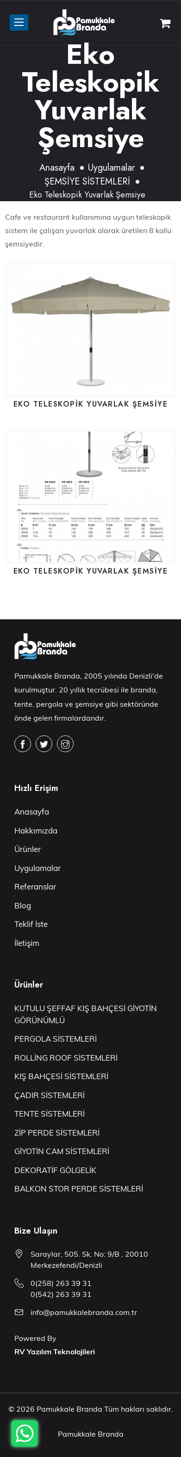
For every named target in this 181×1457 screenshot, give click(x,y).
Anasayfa (57, 167)
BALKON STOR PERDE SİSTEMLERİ (78, 1188)
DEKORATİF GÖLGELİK (55, 1170)
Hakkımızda (35, 830)
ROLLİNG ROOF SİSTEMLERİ (66, 1057)
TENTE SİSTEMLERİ (49, 1113)
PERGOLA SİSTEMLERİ (55, 1038)
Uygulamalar (111, 167)
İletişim (26, 943)
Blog (22, 905)
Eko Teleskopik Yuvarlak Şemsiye (90, 404)
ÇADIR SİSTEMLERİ (49, 1095)
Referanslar (35, 886)
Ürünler (27, 849)
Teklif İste (31, 924)
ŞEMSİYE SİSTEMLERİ (87, 181)
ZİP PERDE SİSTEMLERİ (57, 1132)
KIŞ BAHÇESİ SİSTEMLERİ (61, 1076)
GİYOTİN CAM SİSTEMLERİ (61, 1151)
